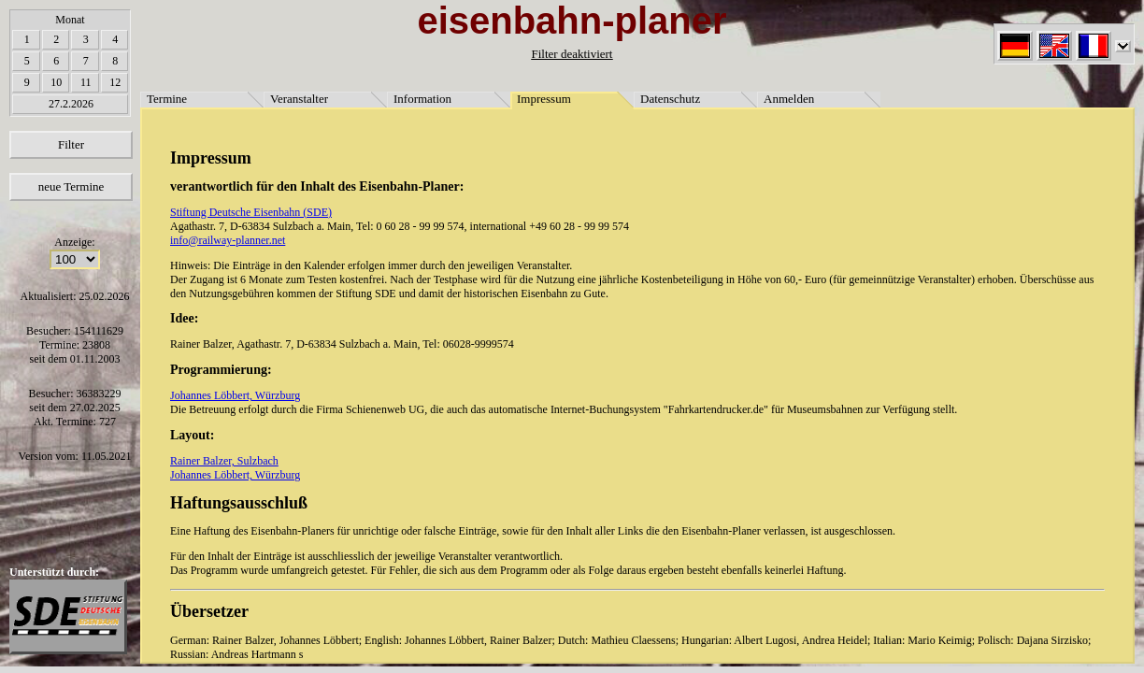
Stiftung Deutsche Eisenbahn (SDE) (251, 212)
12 (115, 82)
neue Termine (71, 186)
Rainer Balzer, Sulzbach (224, 460)
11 (86, 82)
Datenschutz (670, 99)
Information (422, 99)
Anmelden (789, 99)
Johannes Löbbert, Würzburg (235, 395)
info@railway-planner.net (227, 240)
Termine (167, 99)
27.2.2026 (71, 103)
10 (56, 82)
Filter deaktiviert (571, 54)
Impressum (544, 99)
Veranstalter (299, 99)
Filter (71, 144)
